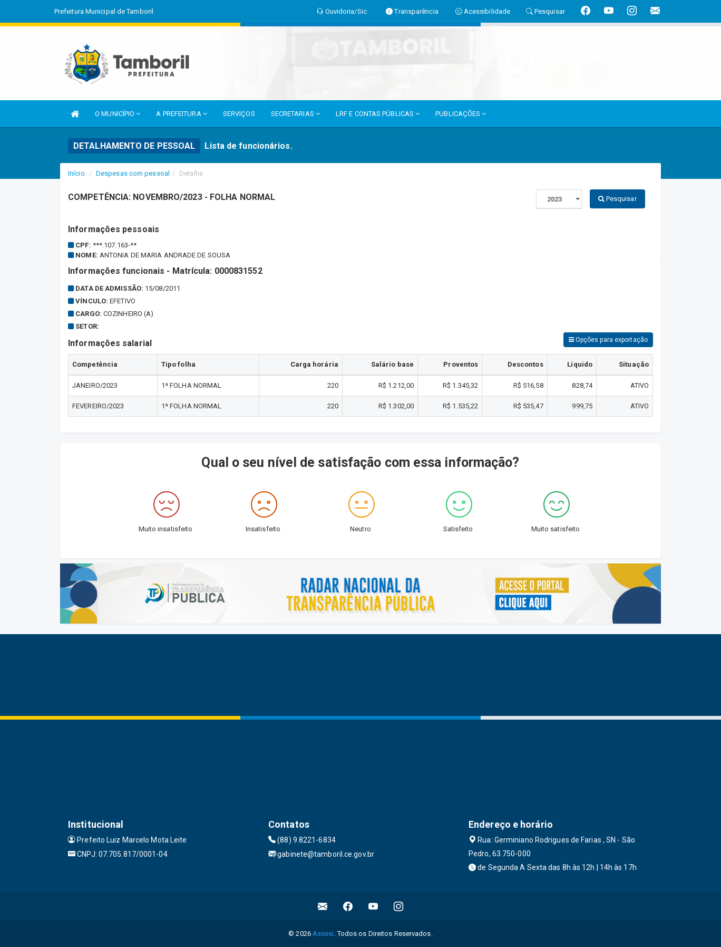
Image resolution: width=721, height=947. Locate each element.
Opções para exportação (608, 339)
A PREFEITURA (181, 114)
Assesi (323, 934)
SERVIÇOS (239, 114)
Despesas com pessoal (133, 173)
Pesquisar (617, 199)
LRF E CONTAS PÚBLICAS (378, 114)
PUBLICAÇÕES (460, 114)
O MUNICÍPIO (117, 114)
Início (76, 173)
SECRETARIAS (295, 114)
